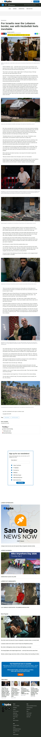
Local (10, 8)
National (15, 8)
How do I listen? (29, 713)
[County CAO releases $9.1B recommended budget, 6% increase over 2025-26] (35, 683)
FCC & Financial (15, 711)
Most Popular (5, 614)
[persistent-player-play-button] (3, 5)
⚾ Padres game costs (6, 430)
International (21, 8)
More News (5, 679)
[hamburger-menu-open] (2, 2)
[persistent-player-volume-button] (6, 5)
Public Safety (4, 687)
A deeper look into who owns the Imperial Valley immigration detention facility (18, 546)
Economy (32, 687)
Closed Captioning (29, 707)
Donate (20, 674)
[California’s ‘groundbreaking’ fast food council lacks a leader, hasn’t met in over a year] (15, 683)
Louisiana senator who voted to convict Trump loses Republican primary (17, 643)
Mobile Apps (15, 713)
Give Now (36, 1)
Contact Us (28, 709)
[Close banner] (39, 8)
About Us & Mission (16, 705)
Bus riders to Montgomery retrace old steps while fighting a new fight (16, 647)
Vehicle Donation (15, 734)
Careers (14, 709)
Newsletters (15, 707)
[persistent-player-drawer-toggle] (39, 5)
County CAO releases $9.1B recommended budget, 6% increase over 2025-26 (35, 692)
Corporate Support (16, 725)
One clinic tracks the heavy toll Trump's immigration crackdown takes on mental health (20, 640)
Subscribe (20, 482)
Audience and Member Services (32, 705)
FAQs (27, 711)
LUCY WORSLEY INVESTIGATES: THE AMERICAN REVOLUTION (15, 607)
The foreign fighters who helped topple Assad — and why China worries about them (19, 650)
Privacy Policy (15, 716)
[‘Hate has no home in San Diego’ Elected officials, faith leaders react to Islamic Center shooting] (6, 683)
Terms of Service (15, 720)
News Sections (29, 8)
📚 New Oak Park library (7, 432)
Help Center (28, 716)
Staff (14, 718)
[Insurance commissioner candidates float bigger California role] (25, 683)
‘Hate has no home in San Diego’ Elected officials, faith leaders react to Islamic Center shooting (6, 692)
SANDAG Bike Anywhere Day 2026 (8, 576)
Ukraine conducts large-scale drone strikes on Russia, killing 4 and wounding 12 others (20, 654)
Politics (12, 687)
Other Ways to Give (16, 730)
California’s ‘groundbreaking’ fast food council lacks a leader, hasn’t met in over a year (15, 692)
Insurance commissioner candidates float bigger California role (25, 691)
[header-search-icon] (32, 1)
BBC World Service (11, 5)
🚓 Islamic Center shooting (7, 428)
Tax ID (14, 732)
